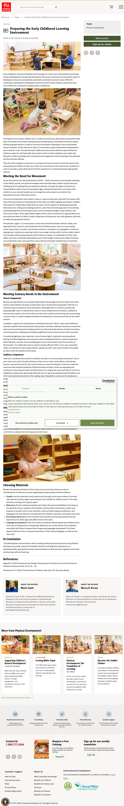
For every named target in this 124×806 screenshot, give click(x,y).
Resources (5, 17)
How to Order (10, 776)
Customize (62, 423)
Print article (102, 38)
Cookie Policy (14, 409)
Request (60, 756)
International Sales (12, 780)
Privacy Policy (14, 412)
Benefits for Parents (42, 791)
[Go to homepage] (6, 11)
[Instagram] (20, 758)
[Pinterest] (9, 758)
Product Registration (13, 791)
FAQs (7, 784)
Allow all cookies (97, 423)
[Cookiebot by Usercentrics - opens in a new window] (104, 381)
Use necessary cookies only (26, 423)
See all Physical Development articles (16, 698)
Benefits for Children (42, 780)
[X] (23, 758)
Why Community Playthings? (45, 776)
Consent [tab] (25, 388)
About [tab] (98, 388)
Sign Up (91, 754)
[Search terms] (38, 7)
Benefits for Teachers (42, 795)
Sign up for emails (102, 44)
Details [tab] (62, 388)
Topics (17, 17)
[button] (5, 801)
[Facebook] (14, 758)
